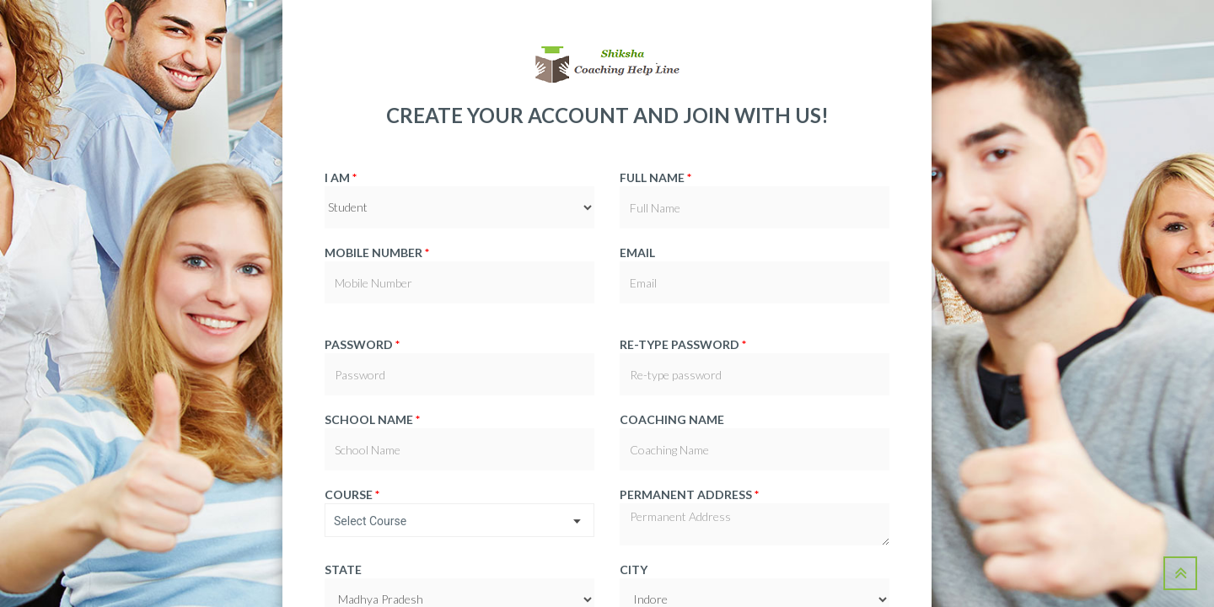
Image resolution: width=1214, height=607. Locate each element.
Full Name (655, 177)
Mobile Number (377, 252)
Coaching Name (672, 419)
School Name (372, 419)
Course (352, 494)
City (633, 569)
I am (341, 177)
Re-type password (683, 344)
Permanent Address (689, 494)
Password (362, 344)
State (343, 569)
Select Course (370, 521)
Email (637, 252)
